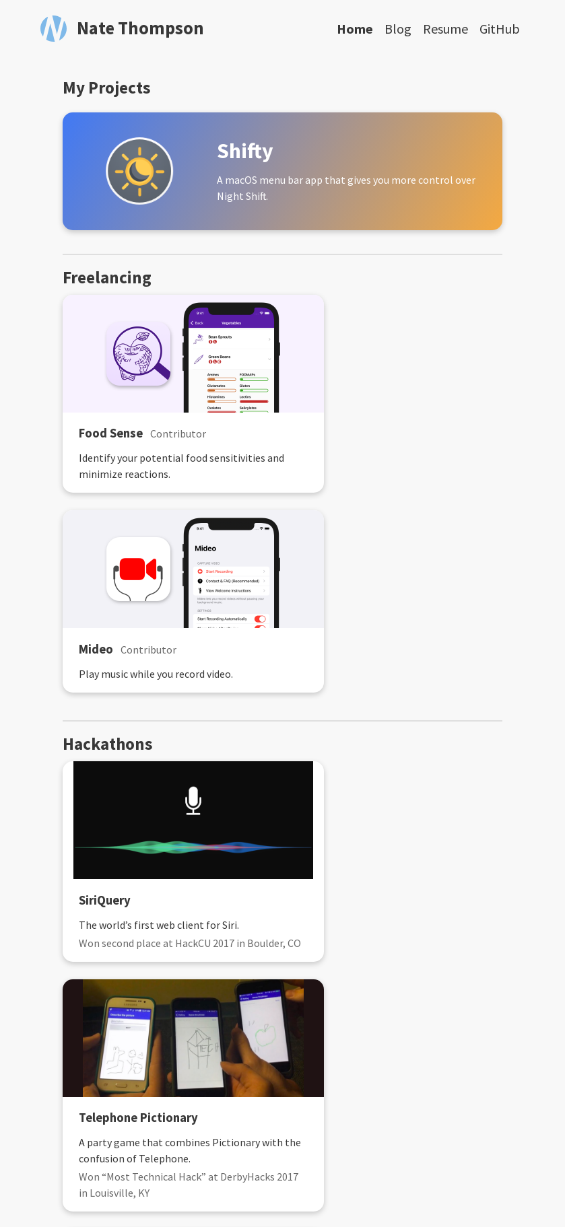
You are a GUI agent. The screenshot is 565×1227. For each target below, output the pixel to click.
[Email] (254, 1144)
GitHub (499, 28)
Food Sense (107, 434)
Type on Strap (343, 1191)
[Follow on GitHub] (283, 1144)
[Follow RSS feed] (225, 1144)
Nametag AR (109, 942)
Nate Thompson (140, 28)
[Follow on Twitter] (340, 1144)
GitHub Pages (438, 1191)
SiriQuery (101, 697)
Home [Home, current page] (355, 28)
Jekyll (286, 1191)
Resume (445, 28)
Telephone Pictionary (363, 697)
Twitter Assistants (356, 942)
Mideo (321, 434)
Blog (398, 28)
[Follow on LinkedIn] (312, 1144)
